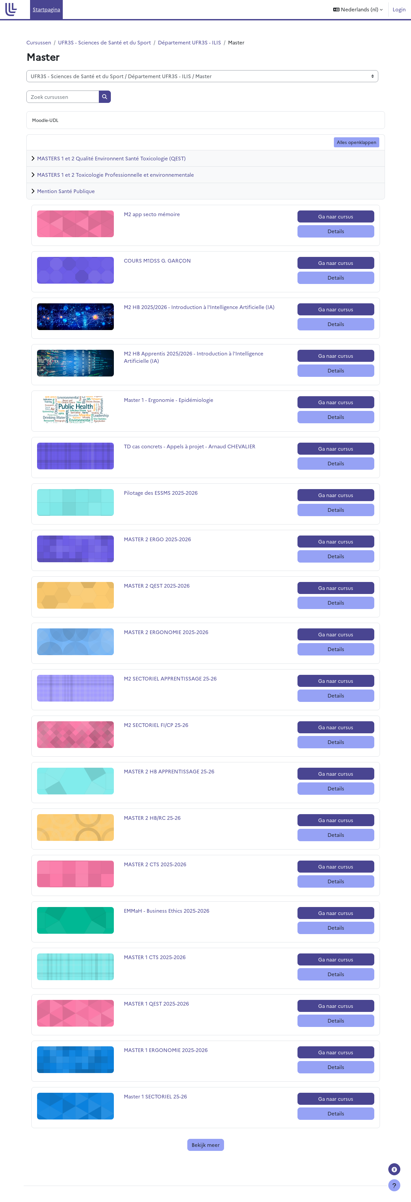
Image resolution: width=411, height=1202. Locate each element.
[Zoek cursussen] (62, 97)
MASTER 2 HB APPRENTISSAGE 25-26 (169, 771)
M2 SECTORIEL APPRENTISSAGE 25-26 (170, 678)
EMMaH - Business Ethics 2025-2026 (166, 910)
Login (399, 9)
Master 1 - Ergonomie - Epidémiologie (168, 399)
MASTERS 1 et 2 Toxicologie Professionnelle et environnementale (115, 174)
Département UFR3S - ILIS (189, 42)
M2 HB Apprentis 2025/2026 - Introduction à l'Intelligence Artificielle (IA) (193, 357)
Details (336, 231)
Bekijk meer (206, 1144)
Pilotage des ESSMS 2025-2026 (161, 492)
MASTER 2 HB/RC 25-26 (152, 817)
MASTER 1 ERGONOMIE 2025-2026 (166, 1049)
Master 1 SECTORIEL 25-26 (155, 1096)
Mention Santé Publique (66, 190)
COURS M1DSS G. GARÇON (157, 260)
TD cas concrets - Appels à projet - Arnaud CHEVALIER (189, 446)
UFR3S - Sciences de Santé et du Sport (104, 42)
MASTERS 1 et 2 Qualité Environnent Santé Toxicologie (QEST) (111, 158)
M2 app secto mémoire (152, 213)
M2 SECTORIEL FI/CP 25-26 (156, 724)
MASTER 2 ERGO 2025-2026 (157, 539)
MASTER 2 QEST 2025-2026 (157, 585)
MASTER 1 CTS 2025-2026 (155, 956)
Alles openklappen (356, 142)
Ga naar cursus (335, 216)
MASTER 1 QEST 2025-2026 (156, 1003)
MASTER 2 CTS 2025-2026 (155, 864)
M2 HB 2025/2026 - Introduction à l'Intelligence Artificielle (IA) (199, 306)
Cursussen (38, 42)
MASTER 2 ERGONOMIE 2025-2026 (166, 631)
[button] (358, 9)
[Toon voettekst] (394, 1185)
